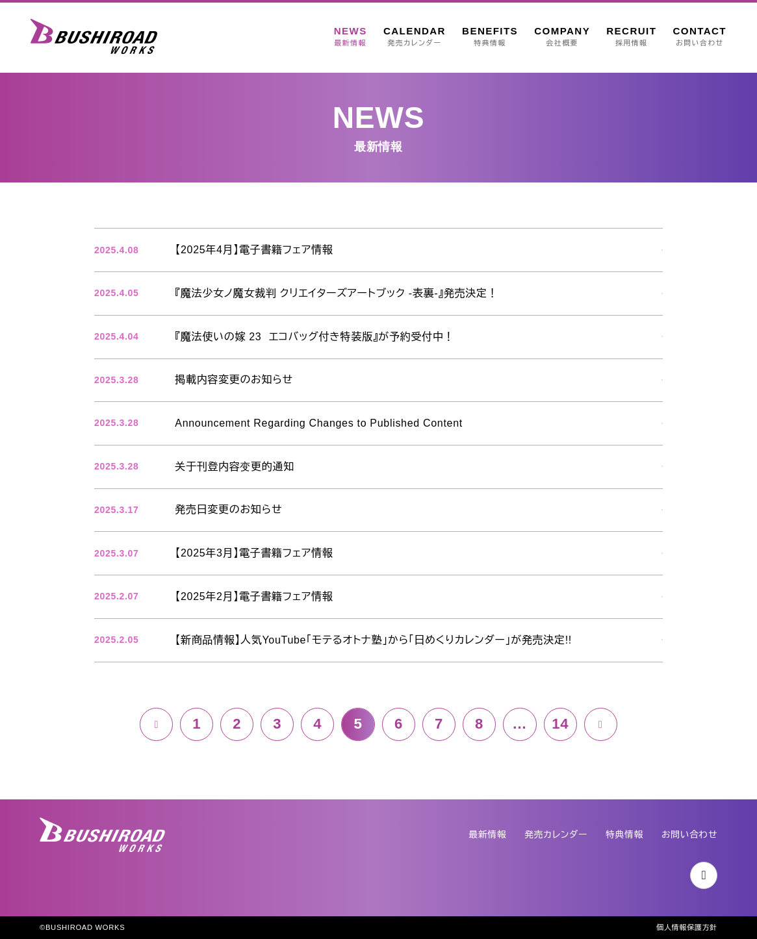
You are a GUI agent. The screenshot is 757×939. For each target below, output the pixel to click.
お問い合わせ (689, 835)
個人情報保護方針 (686, 927)
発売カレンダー (554, 835)
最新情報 (485, 835)
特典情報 (623, 835)
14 (562, 728)
